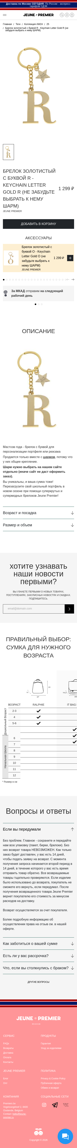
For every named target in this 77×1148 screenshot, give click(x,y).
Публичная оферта (51, 1083)
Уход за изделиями (51, 1048)
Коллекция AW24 (33, 24)
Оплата (7, 1057)
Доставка (8, 1052)
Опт (5, 1083)
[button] (11, 15)
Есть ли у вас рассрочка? (25, 956)
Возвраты (8, 1048)
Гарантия (46, 1043)
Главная (7, 24)
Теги (18, 24)
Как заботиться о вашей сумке (30, 943)
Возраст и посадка (19, 513)
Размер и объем (17, 525)
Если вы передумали (22, 829)
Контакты (8, 1062)
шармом (49, 457)
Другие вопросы (38, 982)
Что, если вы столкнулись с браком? (35, 968)
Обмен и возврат (50, 1087)
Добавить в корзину (38, 224)
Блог (5, 1078)
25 (48, 24)
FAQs (6, 1043)
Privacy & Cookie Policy (53, 1078)
